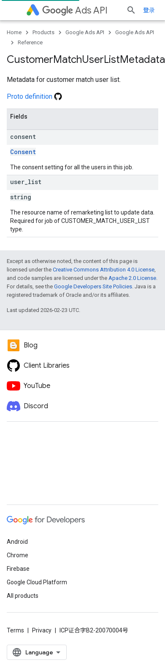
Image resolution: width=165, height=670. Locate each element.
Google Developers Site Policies (93, 286)
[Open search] (131, 10)
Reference (30, 42)
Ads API (75, 10)
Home (14, 32)
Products (43, 32)
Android (17, 541)
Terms (15, 630)
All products (22, 595)
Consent (23, 152)
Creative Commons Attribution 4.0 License (103, 269)
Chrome (17, 555)
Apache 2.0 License (132, 278)
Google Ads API (84, 32)
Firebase (18, 568)
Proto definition (34, 96)
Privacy (41, 630)
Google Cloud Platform (37, 582)
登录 (149, 10)
